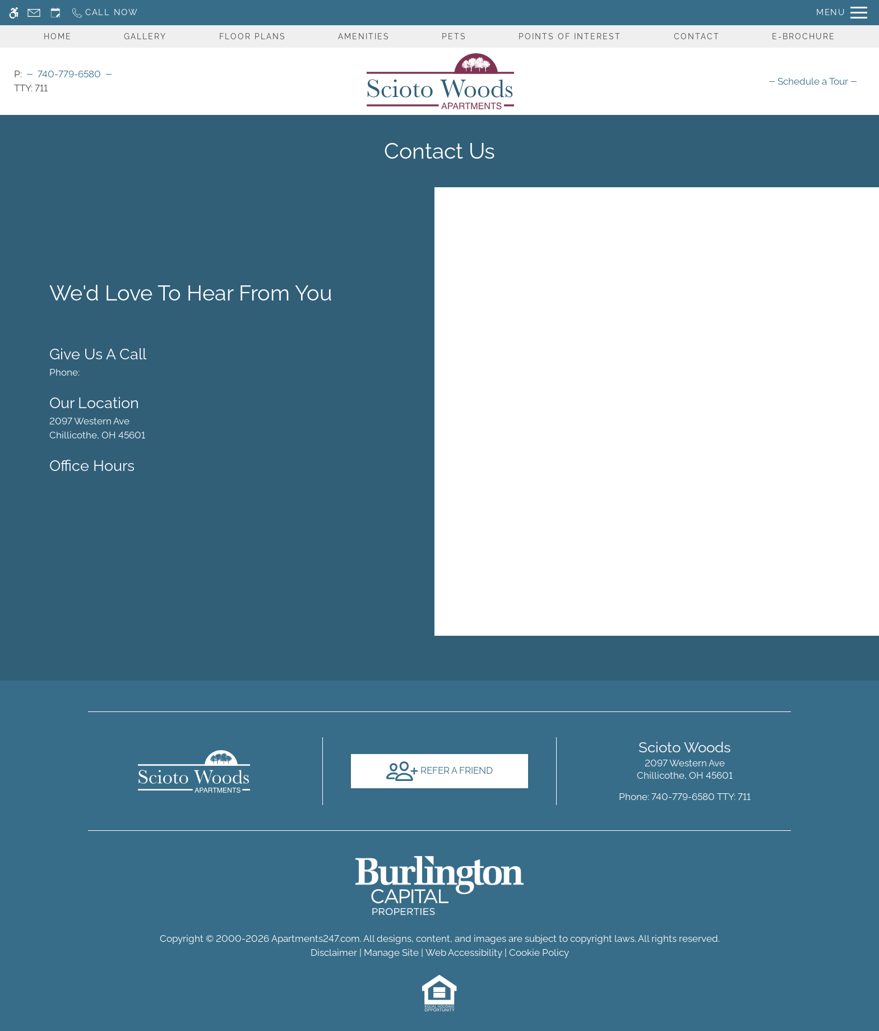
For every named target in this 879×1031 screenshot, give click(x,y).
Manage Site (391, 952)
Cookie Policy (539, 952)
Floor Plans (252, 36)
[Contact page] (34, 12)
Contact (697, 36)
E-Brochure (803, 36)
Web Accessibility (463, 952)
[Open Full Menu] (841, 12)
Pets (454, 36)
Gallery (145, 36)
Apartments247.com (315, 938)
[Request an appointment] (55, 12)
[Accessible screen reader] (14, 12)
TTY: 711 (685, 796)
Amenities (364, 36)
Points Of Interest (570, 36)
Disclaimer (334, 952)
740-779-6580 (69, 74)
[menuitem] (812, 81)
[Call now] (104, 12)
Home (58, 36)
